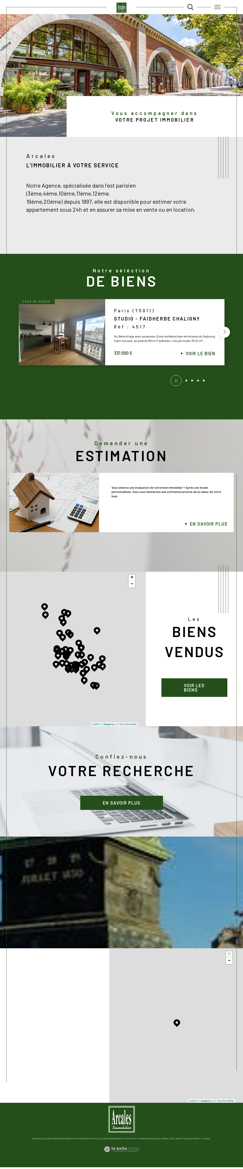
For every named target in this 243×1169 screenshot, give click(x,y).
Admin (164, 1140)
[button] (223, 334)
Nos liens (175, 1140)
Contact (236, 320)
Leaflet (95, 726)
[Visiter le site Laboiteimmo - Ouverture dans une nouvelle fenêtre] (121, 1156)
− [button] (132, 586)
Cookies (205, 1140)
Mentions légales (149, 1140)
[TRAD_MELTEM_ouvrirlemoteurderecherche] (190, 7)
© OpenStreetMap (127, 726)
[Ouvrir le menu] (217, 7)
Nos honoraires (112, 1140)
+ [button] (132, 579)
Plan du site (130, 1140)
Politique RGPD (190, 1140)
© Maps (108, 726)
